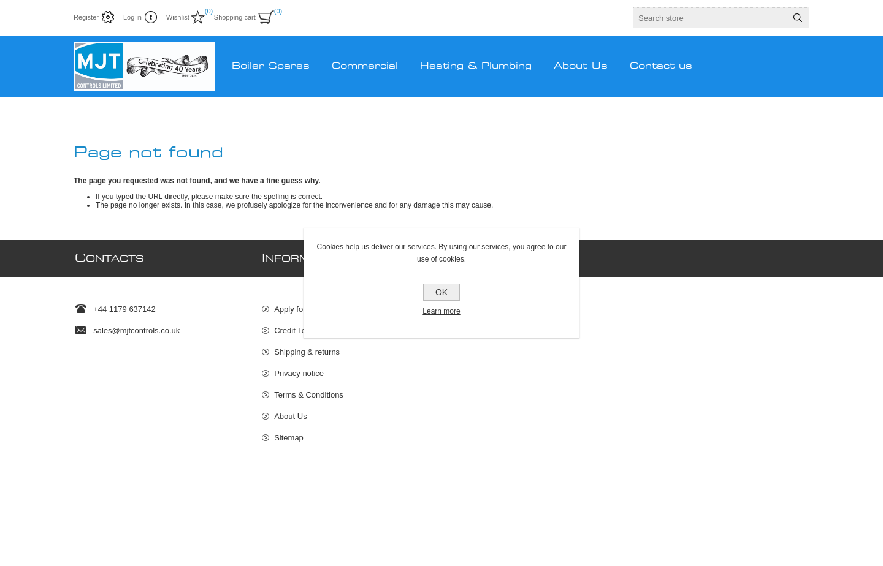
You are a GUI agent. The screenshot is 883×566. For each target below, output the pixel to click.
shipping (222, 544)
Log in (132, 17)
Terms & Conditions (308, 388)
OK (441, 292)
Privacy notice (299, 367)
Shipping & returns (307, 345)
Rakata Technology (287, 529)
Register (86, 17)
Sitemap (289, 431)
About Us (290, 410)
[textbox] (710, 18)
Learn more (441, 311)
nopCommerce (793, 529)
